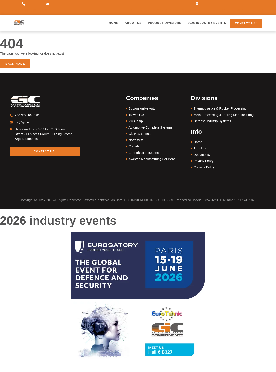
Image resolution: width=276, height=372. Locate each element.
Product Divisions (164, 22)
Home (113, 22)
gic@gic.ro (47, 10)
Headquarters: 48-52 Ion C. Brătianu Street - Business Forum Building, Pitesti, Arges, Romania (197, 10)
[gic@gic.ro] (47, 4)
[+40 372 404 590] (23, 4)
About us (133, 22)
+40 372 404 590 (24, 10)
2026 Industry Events (207, 22)
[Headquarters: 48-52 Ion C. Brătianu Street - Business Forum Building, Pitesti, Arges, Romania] (197, 4)
